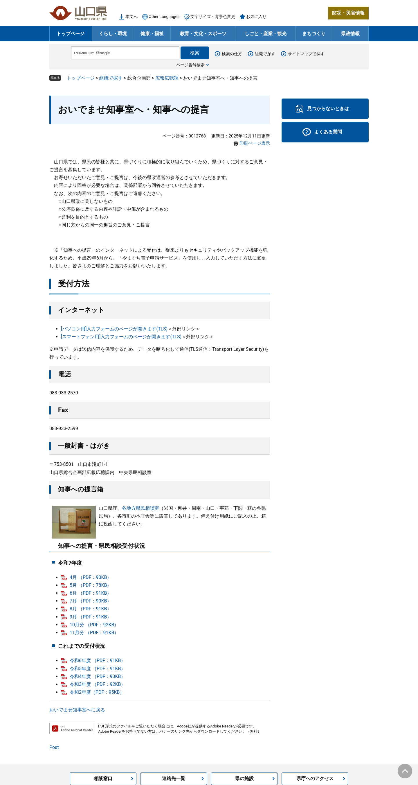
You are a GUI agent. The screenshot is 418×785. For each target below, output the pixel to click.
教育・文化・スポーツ (203, 33)
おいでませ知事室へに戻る (77, 710)
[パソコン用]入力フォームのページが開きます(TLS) (114, 329)
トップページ (70, 33)
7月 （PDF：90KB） (90, 601)
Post (54, 747)
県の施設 (244, 778)
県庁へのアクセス (315, 778)
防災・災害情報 (348, 13)
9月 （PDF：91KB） (90, 617)
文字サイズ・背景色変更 (212, 16)
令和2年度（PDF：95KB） (97, 692)
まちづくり (313, 33)
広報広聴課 (167, 78)
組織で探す (265, 53)
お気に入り (256, 16)
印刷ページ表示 (254, 143)
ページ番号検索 (190, 65)
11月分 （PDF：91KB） (94, 632)
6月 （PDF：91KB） (90, 593)
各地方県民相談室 (140, 508)
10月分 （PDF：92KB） (94, 624)
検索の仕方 (232, 53)
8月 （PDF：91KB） (90, 608)
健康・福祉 (152, 33)
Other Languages (164, 16)
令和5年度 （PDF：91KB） (97, 668)
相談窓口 (103, 778)
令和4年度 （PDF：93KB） (97, 676)
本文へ (131, 16)
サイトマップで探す (306, 53)
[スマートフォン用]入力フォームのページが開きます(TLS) (121, 336)
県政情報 (350, 33)
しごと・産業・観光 (266, 33)
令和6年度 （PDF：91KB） (97, 660)
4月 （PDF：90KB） (90, 577)
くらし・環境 (113, 33)
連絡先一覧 (173, 778)
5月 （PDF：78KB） (90, 585)
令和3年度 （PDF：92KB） (97, 684)
